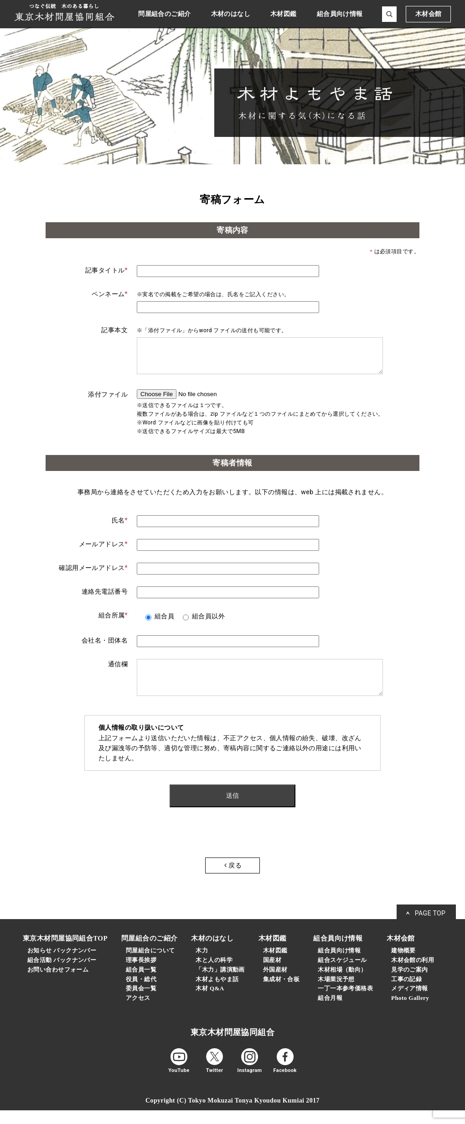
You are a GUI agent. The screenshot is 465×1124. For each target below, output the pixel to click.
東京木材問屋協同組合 (232, 1046)
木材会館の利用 (412, 973)
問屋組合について (150, 964)
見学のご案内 (409, 983)
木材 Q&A (210, 1002)
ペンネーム (110, 294)
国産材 (272, 973)
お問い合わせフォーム (57, 983)
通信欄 (118, 670)
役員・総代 (141, 992)
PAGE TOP (430, 927)
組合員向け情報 (339, 964)
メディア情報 (409, 1002)
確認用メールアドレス (93, 574)
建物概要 (403, 964)
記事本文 (114, 330)
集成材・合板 (281, 992)
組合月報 (330, 1011)
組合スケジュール (342, 973)
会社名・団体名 (105, 647)
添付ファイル (108, 401)
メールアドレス (103, 550)
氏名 (120, 527)
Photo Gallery (410, 1011)
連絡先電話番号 (105, 598)
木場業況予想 (336, 992)
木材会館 (428, 13)
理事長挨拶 (141, 973)
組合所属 (113, 622)
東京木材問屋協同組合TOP (65, 952)
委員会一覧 (141, 1002)
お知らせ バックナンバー (61, 964)
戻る (233, 879)
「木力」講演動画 (220, 983)
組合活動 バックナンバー (61, 973)
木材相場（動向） (342, 983)
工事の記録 (406, 992)
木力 (202, 964)
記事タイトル (106, 270)
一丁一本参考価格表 (345, 1002)
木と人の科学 (214, 973)
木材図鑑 (275, 964)
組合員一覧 (141, 983)
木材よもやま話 (217, 992)
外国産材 (275, 983)
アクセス (138, 1011)
